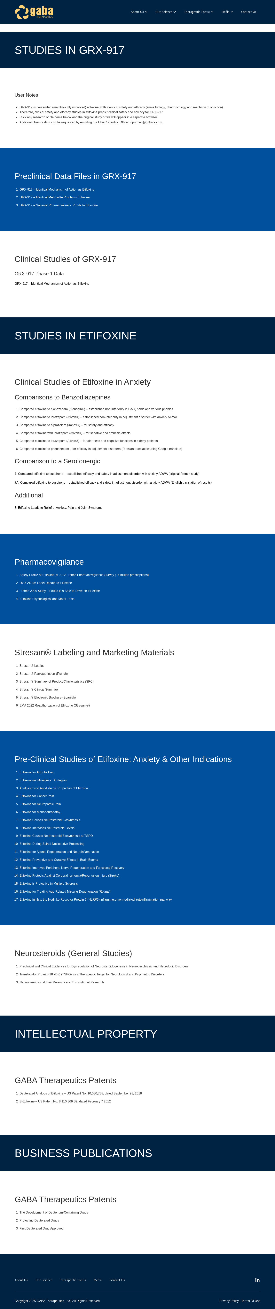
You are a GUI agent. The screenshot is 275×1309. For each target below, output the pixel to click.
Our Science (163, 12)
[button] (137, 12)
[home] (34, 12)
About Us (137, 12)
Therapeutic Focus (197, 12)
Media (225, 12)
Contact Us (248, 12)
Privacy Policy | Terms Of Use (239, 1301)
